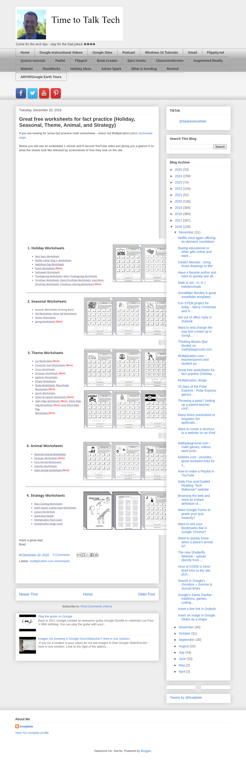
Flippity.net (215, 52)
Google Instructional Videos (61, 52)
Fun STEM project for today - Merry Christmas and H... (197, 307)
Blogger (146, 751)
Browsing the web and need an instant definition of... (194, 499)
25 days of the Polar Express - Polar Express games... (197, 390)
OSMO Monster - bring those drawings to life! (195, 264)
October (185, 633)
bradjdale (26, 726)
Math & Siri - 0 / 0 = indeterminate (192, 284)
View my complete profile (32, 732)
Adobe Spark (111, 69)
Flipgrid (81, 60)
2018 (179, 214)
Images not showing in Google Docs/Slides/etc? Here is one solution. (84, 638)
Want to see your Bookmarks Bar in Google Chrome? (192, 528)
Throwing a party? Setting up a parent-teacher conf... (196, 404)
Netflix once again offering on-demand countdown (196, 240)
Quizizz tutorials (33, 60)
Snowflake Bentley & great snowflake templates (197, 295)
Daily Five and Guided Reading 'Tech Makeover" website (194, 485)
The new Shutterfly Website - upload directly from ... (192, 556)
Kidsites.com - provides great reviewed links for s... (196, 461)
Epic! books (137, 60)
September (187, 640)
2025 (179, 169)
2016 (179, 227)
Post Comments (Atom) (96, 606)
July (182, 652)
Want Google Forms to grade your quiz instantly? (194, 514)
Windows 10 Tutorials (161, 52)
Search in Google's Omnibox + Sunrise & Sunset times (195, 584)
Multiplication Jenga (192, 380)
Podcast (128, 52)
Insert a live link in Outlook (197, 609)
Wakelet (27, 69)
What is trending (144, 69)
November (187, 627)
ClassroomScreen (169, 60)
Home (25, 52)
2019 (179, 208)
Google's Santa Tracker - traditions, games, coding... (196, 599)
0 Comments (61, 555)
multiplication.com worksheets (50, 561)
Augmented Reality (208, 60)
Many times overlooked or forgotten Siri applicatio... (196, 419)
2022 (179, 188)
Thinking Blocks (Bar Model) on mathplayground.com (195, 345)
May (182, 665)
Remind (173, 69)
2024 (179, 176)
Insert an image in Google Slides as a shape (196, 617)
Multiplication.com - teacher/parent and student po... (193, 360)
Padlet (60, 60)
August (184, 646)
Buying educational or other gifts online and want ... (194, 252)
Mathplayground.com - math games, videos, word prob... (194, 447)
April (182, 671)
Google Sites (102, 52)
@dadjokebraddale (193, 121)
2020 (179, 201)
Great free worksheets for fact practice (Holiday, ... (197, 372)
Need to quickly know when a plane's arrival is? (195, 542)
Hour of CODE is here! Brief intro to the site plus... (194, 570)
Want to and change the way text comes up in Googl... (195, 331)
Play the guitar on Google (55, 616)
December (187, 232)
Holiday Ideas (80, 69)
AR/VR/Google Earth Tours (41, 77)
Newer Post (28, 594)
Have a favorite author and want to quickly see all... (197, 274)
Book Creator (107, 60)
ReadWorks (52, 69)
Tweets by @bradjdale (186, 697)
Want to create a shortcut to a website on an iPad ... (196, 433)
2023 (179, 182)
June (183, 659)
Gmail (192, 52)
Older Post (146, 594)
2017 (179, 220)
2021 (179, 195)
